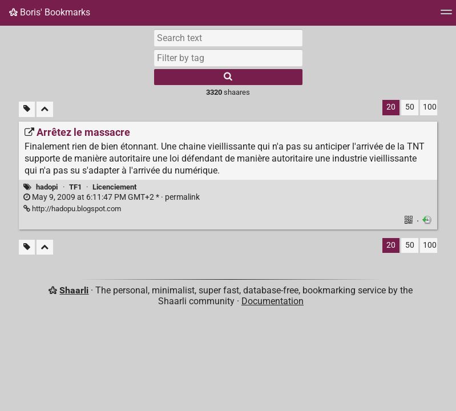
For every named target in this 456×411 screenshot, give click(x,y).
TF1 (75, 187)
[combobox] (228, 57)
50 (409, 107)
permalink (111, 197)
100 (430, 107)
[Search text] (228, 37)
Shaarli (73, 290)
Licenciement (114, 187)
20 (391, 107)
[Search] (228, 77)
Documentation (272, 301)
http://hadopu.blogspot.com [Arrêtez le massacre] (72, 208)
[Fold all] (45, 109)
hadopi (47, 187)
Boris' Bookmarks (49, 12)
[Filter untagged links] (27, 109)
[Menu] (446, 16)
